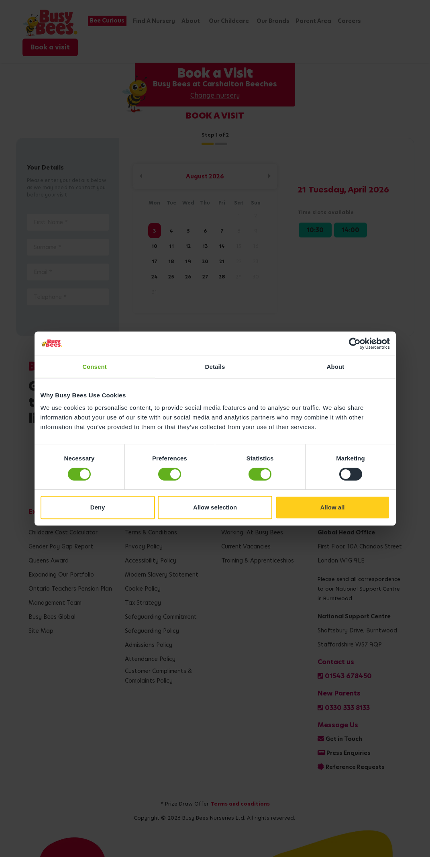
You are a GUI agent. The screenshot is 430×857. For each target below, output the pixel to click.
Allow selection (215, 507)
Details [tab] (215, 366)
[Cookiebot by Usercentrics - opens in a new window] (355, 343)
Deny (97, 507)
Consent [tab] (94, 366)
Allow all (332, 507)
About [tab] (335, 366)
